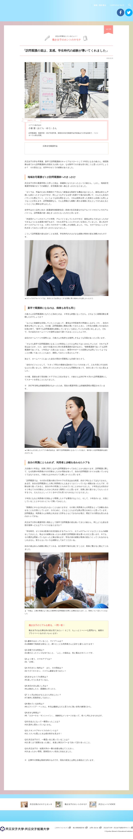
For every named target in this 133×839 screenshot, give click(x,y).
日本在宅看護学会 (50, 146)
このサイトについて (61, 827)
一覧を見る (128, 803)
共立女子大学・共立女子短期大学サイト (117, 827)
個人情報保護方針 (78, 827)
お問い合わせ (94, 827)
